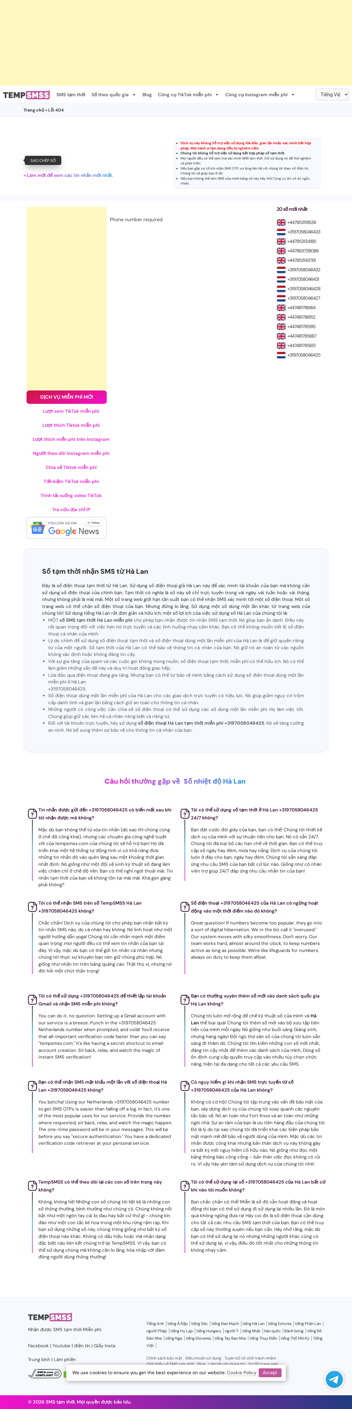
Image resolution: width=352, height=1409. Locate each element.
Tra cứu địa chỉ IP (71, 510)
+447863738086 (302, 251)
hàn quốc (272, 1331)
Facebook (38, 1346)
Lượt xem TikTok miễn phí (71, 411)
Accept (270, 1372)
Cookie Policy (241, 1373)
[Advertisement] (176, 43)
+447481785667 (301, 336)
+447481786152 (301, 317)
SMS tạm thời (70, 95)
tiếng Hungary (208, 1331)
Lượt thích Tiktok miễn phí (71, 425)
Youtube (61, 1346)
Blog (147, 95)
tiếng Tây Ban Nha (230, 1338)
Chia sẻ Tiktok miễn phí (71, 467)
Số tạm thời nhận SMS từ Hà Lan (95, 571)
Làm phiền (65, 1359)
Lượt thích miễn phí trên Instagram (71, 439)
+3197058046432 (303, 270)
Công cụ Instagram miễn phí (260, 94)
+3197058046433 (303, 232)
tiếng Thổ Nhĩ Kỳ (295, 1338)
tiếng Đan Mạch (225, 1323)
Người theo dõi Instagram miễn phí (71, 453)
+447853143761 (301, 260)
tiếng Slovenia (198, 1338)
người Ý (232, 1331)
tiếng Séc (199, 1323)
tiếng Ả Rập (177, 1323)
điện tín (302, 168)
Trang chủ (33, 110)
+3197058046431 (303, 279)
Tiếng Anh (155, 1323)
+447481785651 (301, 345)
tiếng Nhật (251, 1331)
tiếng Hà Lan (253, 1323)
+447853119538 (301, 222)
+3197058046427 (303, 298)
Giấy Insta (104, 1346)
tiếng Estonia (279, 1323)
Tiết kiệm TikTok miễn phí (71, 481)
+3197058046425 (303, 355)
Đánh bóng (294, 1331)
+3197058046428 (303, 289)
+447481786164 (301, 308)
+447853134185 (301, 241)
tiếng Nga (173, 1338)
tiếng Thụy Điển (263, 1338)
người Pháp (156, 1331)
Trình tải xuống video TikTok (71, 495)
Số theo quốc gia (114, 94)
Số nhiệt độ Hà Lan (215, 781)
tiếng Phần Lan (308, 1323)
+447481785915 (301, 327)
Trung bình (39, 1359)
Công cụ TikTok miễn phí (188, 94)
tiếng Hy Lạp (182, 1331)
